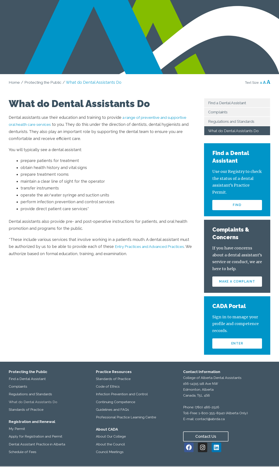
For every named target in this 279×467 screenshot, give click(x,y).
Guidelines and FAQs (112, 410)
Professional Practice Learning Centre (126, 418)
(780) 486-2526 (207, 408)
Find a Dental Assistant (229, 103)
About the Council (110, 445)
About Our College (111, 437)
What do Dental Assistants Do (236, 130)
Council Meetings (110, 452)
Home (14, 82)
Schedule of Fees (22, 452)
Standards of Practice (26, 410)
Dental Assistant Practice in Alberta (37, 445)
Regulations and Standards (233, 121)
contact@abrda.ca (210, 419)
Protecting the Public (45, 82)
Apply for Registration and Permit (35, 437)
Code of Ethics (108, 387)
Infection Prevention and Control (122, 395)
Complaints (218, 112)
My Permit (17, 429)
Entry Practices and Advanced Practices (152, 246)
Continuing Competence (115, 402)
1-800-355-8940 (212, 413)
